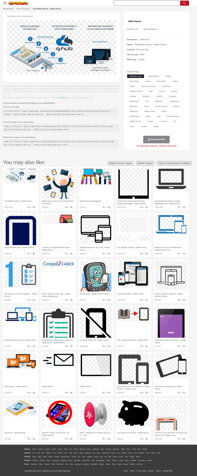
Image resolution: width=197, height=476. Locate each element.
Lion (118, 453)
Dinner (108, 464)
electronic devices (148, 86)
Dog (70, 453)
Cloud (134, 449)
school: (27, 460)
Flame (76, 449)
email (146, 106)
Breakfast (34, 464)
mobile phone (149, 111)
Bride (44, 457)
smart (132, 126)
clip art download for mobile (174, 163)
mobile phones (135, 121)
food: (26, 464)
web (151, 91)
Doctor (74, 457)
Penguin (141, 453)
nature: (27, 449)
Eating (119, 464)
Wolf (158, 453)
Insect (113, 453)
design (156, 126)
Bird (42, 453)
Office (127, 460)
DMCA (158, 471)
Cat (54, 453)
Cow (65, 453)
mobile (168, 76)
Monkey (124, 453)
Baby (39, 457)
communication (161, 106)
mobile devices (173, 116)
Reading (63, 460)
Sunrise (108, 449)
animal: (27, 453)
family (50, 457)
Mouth (121, 457)
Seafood (86, 464)
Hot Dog (139, 464)
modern (151, 121)
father (115, 457)
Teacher (42, 460)
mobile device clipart (120, 163)
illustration (134, 106)
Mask (34, 457)
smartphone (174, 101)
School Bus (86, 460)
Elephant (87, 453)
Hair (101, 457)
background (134, 101)
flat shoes (166, 86)
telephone (134, 111)
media (176, 106)
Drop (139, 449)
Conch (60, 449)
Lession (149, 460)
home (96, 457)
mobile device (153, 76)
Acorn (34, 449)
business (146, 96)
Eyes (83, 457)
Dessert (47, 464)
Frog (98, 453)
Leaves (47, 449)
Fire (70, 449)
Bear (38, 453)
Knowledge (100, 460)
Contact (151, 471)
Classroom (55, 460)
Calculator (141, 460)
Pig (136, 453)
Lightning (96, 449)
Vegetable (94, 464)
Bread (126, 464)
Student (35, 460)
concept (163, 121)
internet (174, 91)
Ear (79, 457)
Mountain (116, 449)
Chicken (60, 453)
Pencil (70, 460)
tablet (148, 116)
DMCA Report (134, 21)
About (126, 471)
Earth (66, 449)
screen (162, 91)
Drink (53, 464)
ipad (158, 116)
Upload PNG (168, 471)
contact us (62, 98)
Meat (71, 464)
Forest (144, 449)
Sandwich (78, 464)
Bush (128, 449)
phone (132, 86)
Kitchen (101, 464)
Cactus (54, 449)
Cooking (132, 464)
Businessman (65, 457)
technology (134, 81)
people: (27, 457)
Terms (132, 471)
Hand (138, 457)
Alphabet (133, 460)
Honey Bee (105, 453)
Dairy (41, 464)
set (174, 121)
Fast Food (60, 464)
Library (108, 460)
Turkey (153, 453)
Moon (102, 449)
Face (126, 457)
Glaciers (82, 449)
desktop (133, 96)
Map (93, 460)
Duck (75, 453)
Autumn (40, 449)
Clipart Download (23, 9)
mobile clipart (145, 163)
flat (147, 101)
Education (77, 460)
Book (48, 460)
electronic (159, 101)
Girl (105, 457)
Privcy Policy (141, 471)
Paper (121, 460)
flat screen (161, 81)
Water (123, 449)
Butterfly (49, 453)
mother (56, 457)
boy (110, 457)
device (175, 81)
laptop (148, 81)
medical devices (136, 91)
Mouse (130, 453)
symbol (144, 126)
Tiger (147, 453)
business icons (135, 76)
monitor (159, 96)
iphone (164, 111)
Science (114, 460)
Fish (93, 453)
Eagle (81, 453)
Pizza (114, 464)
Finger (132, 457)
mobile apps (134, 116)
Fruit (66, 464)
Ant (34, 453)
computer (172, 96)
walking (89, 457)
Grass (89, 449)
